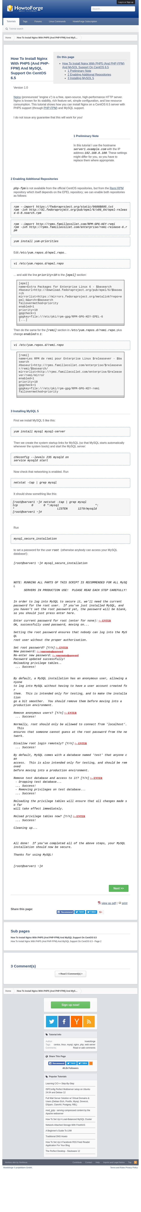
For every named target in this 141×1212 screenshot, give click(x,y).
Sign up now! (70, 1004)
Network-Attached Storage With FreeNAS (65, 1125)
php (82, 1044)
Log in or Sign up (125, 2)
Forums (38, 21)
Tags (25, 21)
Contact (88, 1162)
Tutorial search (16, 29)
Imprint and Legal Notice (114, 1162)
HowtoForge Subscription (85, 21)
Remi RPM (116, 188)
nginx (76, 1044)
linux (63, 1044)
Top (129, 1162)
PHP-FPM (50, 108)
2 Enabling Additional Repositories (89, 74)
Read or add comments (84, 1048)
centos (57, 1044)
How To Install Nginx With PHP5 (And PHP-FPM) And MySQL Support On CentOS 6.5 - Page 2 (56, 941)
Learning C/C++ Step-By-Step (60, 1083)
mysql (69, 1044)
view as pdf (108, 903)
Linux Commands (57, 21)
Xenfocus (23, 1162)
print (124, 903)
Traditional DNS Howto (56, 1136)
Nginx (17, 97)
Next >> (118, 888)
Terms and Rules (117, 1167)
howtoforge (90, 1041)
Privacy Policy (132, 1167)
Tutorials (11, 21)
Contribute (77, 1162)
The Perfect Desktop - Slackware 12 (63, 1151)
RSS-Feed (135, 1162)
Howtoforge (17, 1167)
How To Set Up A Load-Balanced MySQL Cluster (69, 1119)
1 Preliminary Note (79, 70)
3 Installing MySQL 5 (81, 78)
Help (98, 1162)
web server (90, 1044)
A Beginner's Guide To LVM (59, 1130)
